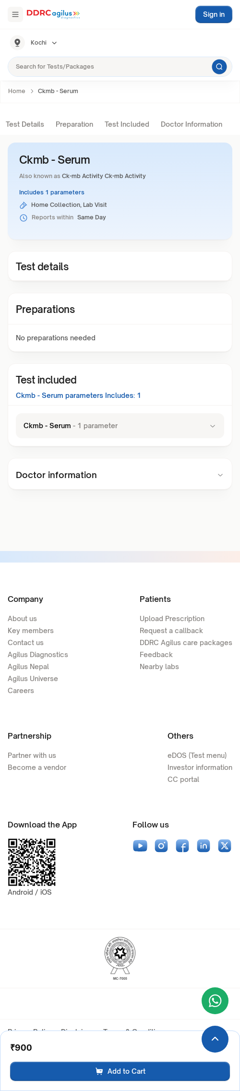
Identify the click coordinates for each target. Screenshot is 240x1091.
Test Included (127, 124)
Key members (31, 630)
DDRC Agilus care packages (186, 642)
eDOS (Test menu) (197, 755)
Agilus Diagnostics (38, 654)
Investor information (200, 767)
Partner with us (32, 755)
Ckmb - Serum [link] (58, 91)
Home (16, 91)
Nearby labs (159, 666)
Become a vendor (37, 767)
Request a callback (171, 630)
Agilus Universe (33, 678)
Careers (21, 690)
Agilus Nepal (28, 666)
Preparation (74, 124)
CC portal (183, 779)
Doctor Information (191, 124)
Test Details (25, 124)
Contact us (26, 642)
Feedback (156, 654)
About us (22, 618)
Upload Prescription (172, 618)
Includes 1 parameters (51, 192)
